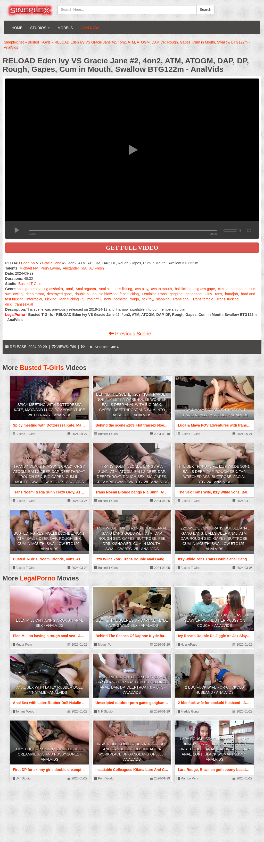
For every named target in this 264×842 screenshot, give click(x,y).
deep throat (35, 294)
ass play (141, 289)
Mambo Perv (187, 778)
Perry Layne (50, 268)
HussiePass (187, 644)
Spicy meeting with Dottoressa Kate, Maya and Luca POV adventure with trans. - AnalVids (49, 410)
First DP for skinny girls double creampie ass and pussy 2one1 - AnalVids (49, 754)
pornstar (120, 299)
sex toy (147, 299)
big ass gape (204, 289)
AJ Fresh (96, 268)
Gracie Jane (51, 263)
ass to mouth (161, 289)
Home (17, 28)
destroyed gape (59, 294)
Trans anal (180, 299)
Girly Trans (213, 294)
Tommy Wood (23, 711)
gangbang (194, 294)
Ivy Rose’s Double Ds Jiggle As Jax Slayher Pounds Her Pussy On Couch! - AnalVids (214, 620)
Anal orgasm (86, 289)
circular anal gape (232, 289)
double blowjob (105, 294)
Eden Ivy (28, 263)
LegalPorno (37, 578)
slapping (163, 299)
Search (205, 9)
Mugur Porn (22, 644)
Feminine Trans (154, 294)
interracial (34, 299)
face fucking (129, 294)
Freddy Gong (188, 711)
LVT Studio (21, 778)
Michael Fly (29, 268)
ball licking (183, 289)
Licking (50, 299)
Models (65, 28)
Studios (40, 28)
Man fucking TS (71, 299)
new (107, 299)
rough (134, 299)
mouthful (94, 299)
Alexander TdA (75, 268)
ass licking (124, 289)
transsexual (24, 304)
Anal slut (106, 289)
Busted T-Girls (29, 284)
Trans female (202, 299)
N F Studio (103, 711)
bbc (19, 289)
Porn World (103, 778)
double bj (82, 294)
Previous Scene (131, 333)
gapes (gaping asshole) (44, 289)
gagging (176, 294)
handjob (231, 294)
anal (69, 289)
